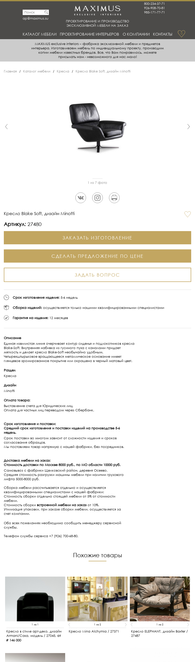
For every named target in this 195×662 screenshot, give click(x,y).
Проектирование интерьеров (89, 34)
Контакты (162, 34)
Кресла (63, 71)
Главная (10, 71)
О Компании (136, 34)
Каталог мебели (40, 34)
